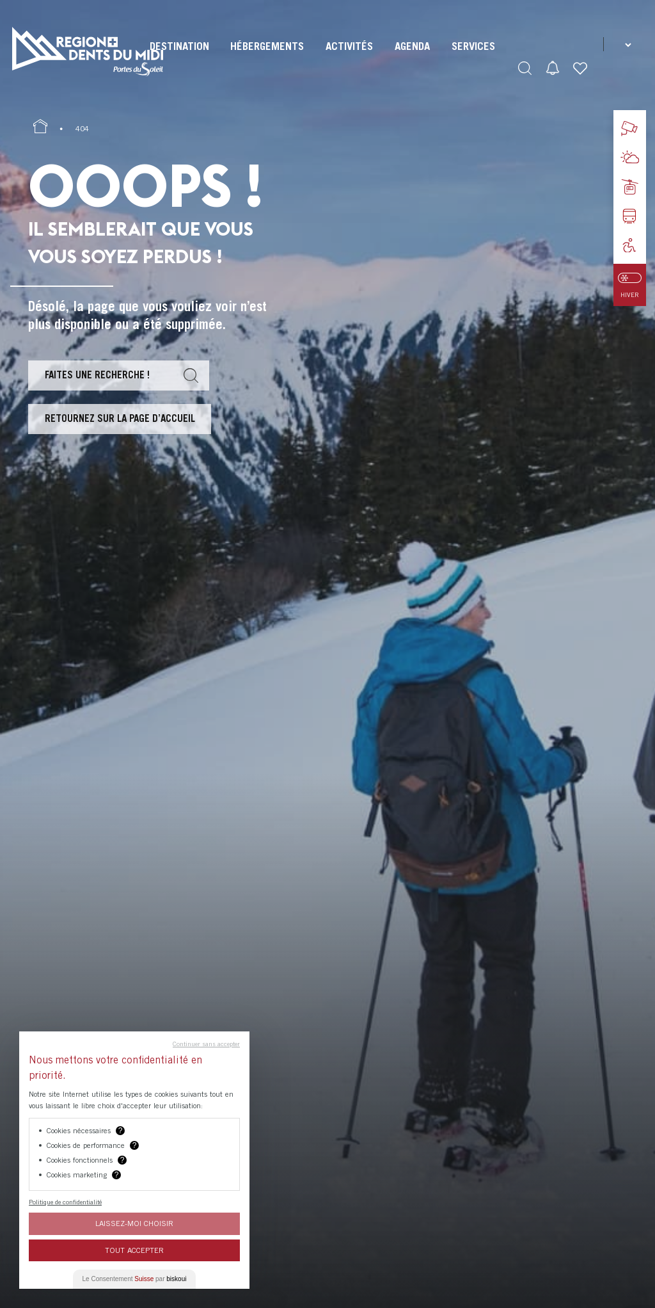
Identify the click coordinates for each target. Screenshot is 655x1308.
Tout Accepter (134, 1250)
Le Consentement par (135, 1278)
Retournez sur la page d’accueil (120, 418)
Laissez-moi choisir (134, 1223)
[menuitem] (179, 57)
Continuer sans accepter (206, 1043)
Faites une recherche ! (97, 374)
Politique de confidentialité (65, 1202)
